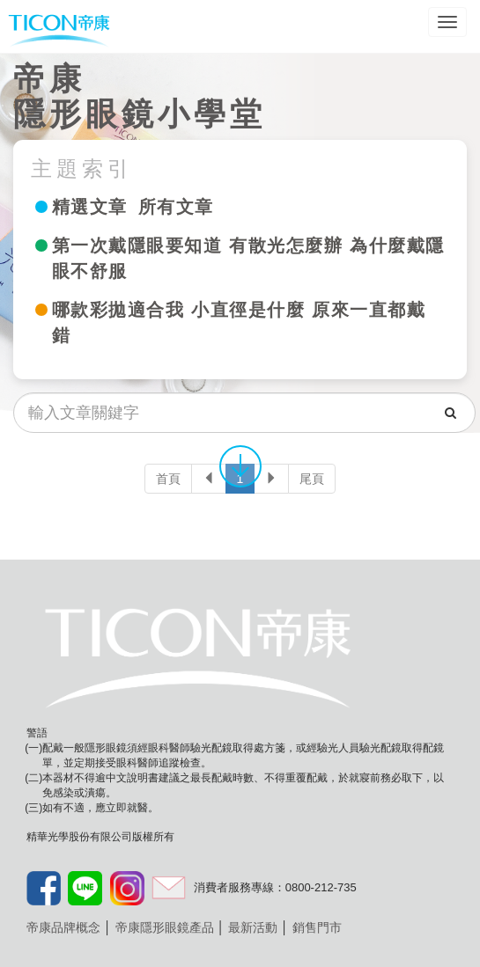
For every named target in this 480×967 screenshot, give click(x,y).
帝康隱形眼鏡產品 (164, 927)
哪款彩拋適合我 (118, 309)
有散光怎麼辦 (286, 245)
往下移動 (240, 465)
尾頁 (311, 479)
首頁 (168, 479)
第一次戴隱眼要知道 (137, 245)
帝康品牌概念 (63, 927)
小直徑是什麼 (248, 309)
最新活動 (252, 927)
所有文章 (176, 206)
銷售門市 (317, 927)
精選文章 (90, 206)
